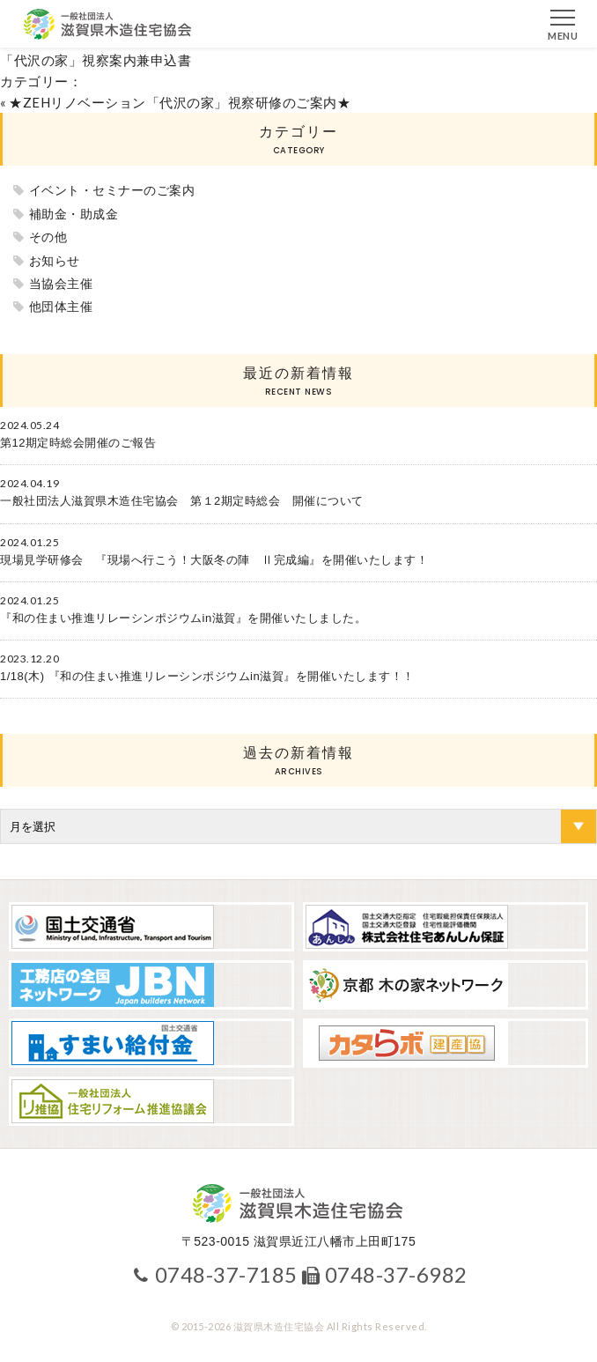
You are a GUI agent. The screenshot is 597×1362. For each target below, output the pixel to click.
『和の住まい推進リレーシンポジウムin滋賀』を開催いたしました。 (183, 618)
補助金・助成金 (74, 214)
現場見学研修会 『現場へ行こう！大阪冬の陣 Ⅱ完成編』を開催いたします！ (214, 559)
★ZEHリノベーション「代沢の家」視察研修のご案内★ (179, 102)
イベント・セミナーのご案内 (112, 190)
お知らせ (54, 261)
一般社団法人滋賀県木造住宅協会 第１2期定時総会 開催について (182, 500)
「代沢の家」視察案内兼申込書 (95, 60)
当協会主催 (61, 284)
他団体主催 (61, 307)
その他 (48, 237)
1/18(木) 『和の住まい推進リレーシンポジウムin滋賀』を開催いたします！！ (207, 676)
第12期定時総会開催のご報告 (78, 442)
